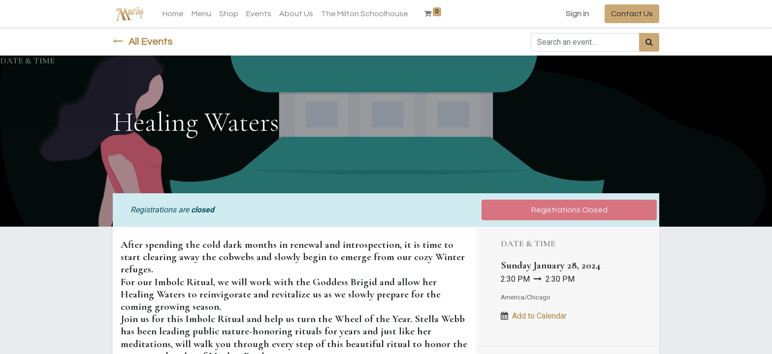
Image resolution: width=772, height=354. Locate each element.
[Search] (649, 42)
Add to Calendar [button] (539, 316)
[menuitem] (173, 14)
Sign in (577, 14)
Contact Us (632, 14)
